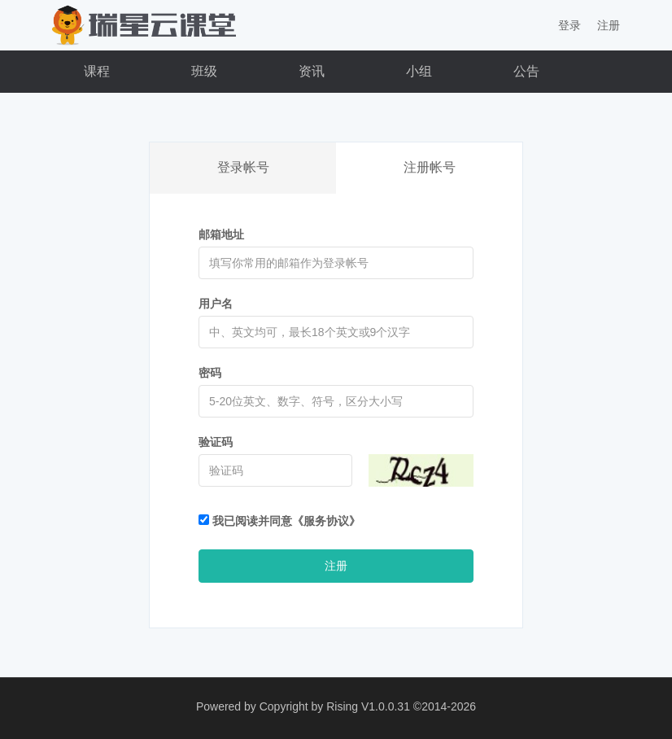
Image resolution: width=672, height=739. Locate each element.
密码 (210, 372)
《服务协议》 (326, 520)
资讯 (312, 71)
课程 (97, 71)
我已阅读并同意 (279, 520)
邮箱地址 (221, 234)
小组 (419, 71)
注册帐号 (430, 167)
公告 (526, 71)
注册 (608, 25)
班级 (204, 71)
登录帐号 (243, 167)
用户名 (216, 303)
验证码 (216, 441)
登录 (569, 25)
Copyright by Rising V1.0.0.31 (335, 706)
